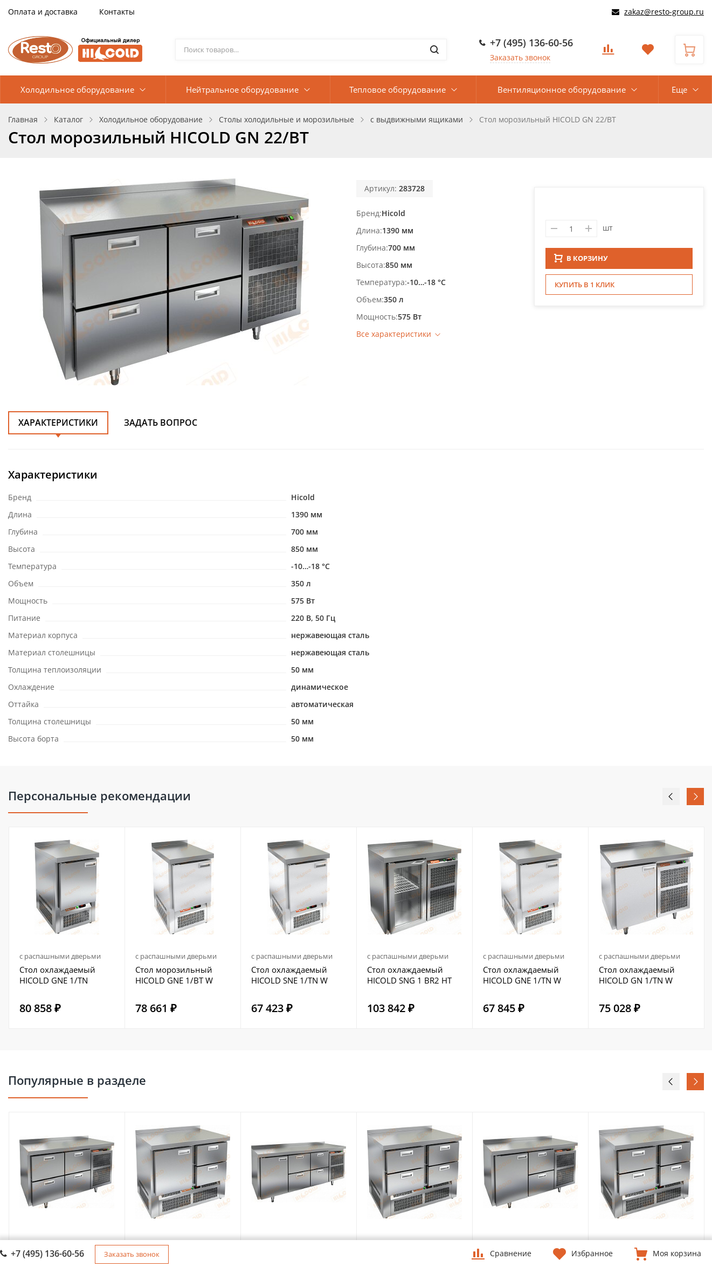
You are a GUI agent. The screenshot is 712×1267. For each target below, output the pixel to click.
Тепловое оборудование (397, 89)
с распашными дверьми (60, 956)
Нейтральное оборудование (242, 89)
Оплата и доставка (43, 11)
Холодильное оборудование (77, 89)
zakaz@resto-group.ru (664, 11)
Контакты (117, 11)
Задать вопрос (160, 422)
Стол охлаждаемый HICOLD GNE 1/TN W (522, 975)
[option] (67, 928)
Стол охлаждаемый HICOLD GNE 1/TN (57, 975)
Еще (679, 89)
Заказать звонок (520, 57)
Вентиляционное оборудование (561, 89)
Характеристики (58, 422)
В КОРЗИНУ (581, 261)
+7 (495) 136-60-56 (531, 42)
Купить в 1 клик (584, 288)
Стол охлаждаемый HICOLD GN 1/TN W (637, 975)
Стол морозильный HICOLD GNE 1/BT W (174, 975)
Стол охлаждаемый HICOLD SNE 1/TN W (289, 975)
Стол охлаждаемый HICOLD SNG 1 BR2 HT (409, 975)
